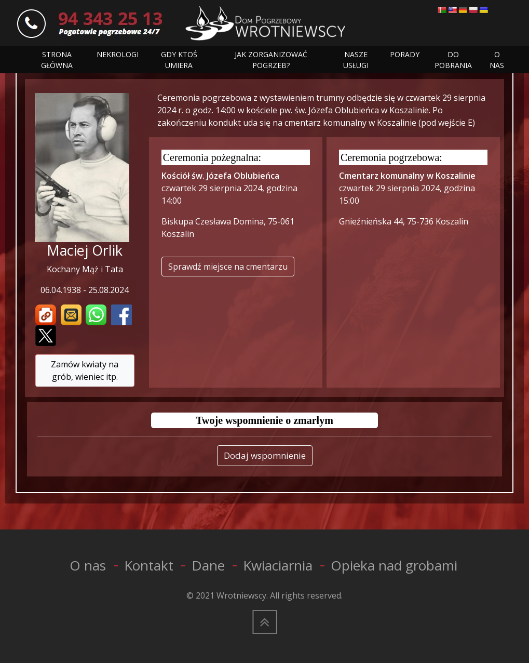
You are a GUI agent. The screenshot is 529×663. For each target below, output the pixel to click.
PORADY (404, 54)
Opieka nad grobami (394, 565)
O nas (88, 565)
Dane (208, 565)
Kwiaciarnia (278, 565)
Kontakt (148, 565)
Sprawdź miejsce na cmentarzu (228, 266)
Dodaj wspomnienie (265, 455)
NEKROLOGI (118, 54)
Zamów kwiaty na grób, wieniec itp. (84, 370)
